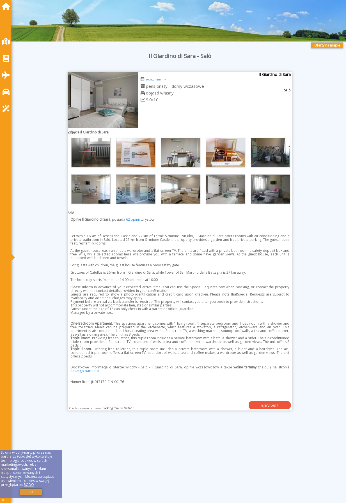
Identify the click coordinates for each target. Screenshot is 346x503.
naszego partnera (84, 370)
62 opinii (133, 219)
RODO (29, 484)
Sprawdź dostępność (269, 405)
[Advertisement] (180, 463)
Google (24, 456)
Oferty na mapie (327, 45)
